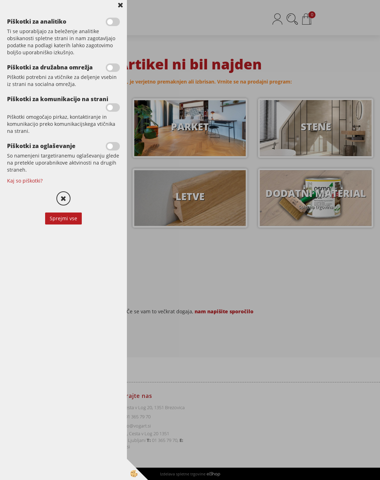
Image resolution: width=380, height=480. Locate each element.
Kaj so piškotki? (25, 180)
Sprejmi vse (63, 218)
